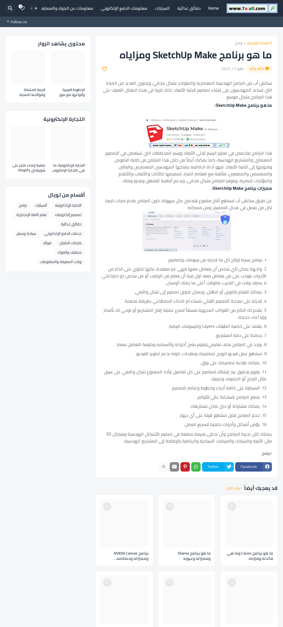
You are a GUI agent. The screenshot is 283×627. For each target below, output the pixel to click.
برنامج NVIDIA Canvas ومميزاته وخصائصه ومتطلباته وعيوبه (131, 556)
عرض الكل (233, 488)
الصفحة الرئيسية (259, 43)
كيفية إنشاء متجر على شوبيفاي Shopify (28, 168)
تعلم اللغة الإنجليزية (31, 214)
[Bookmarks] (22, 8)
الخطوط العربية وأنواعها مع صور (72, 92)
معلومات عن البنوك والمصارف (66, 8)
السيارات (162, 8)
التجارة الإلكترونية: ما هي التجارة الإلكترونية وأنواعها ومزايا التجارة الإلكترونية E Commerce (68, 168)
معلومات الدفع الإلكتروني (124, 8)
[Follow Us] (18, 22)
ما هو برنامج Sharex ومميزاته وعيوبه (194, 556)
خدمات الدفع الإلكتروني (63, 233)
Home (213, 8)
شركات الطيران (70, 242)
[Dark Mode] (34, 8)
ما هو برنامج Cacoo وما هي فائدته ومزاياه (250, 556)
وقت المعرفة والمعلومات (61, 261)
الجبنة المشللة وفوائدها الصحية (32, 92)
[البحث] (10, 8)
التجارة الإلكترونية (68, 205)
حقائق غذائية (189, 8)
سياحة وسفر (26, 233)
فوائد (47, 242)
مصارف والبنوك (69, 252)
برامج (239, 43)
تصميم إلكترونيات (68, 214)
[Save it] (104, 69)
